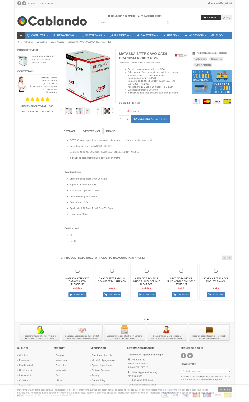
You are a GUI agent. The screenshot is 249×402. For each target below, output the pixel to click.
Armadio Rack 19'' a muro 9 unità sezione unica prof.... (146, 281)
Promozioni (24, 360)
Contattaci (24, 380)
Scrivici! (53, 92)
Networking (201, 59)
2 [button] (148, 319)
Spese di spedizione (102, 365)
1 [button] (144, 319)
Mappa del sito (47, 3)
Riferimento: (124, 63)
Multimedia (61, 370)
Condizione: (149, 63)
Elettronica (61, 365)
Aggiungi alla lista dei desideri (212, 53)
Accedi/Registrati (220, 3)
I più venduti (25, 375)
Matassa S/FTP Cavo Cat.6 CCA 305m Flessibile (77, 281)
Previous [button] (62, 110)
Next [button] (114, 110)
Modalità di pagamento (103, 360)
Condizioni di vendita (102, 355)
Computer (60, 355)
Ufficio (59, 380)
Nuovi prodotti (26, 370)
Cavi (58, 375)
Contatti (32, 3)
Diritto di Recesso (100, 370)
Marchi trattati (26, 365)
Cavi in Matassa (203, 65)
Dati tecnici (91, 131)
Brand (111, 131)
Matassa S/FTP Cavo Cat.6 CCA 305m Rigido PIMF (44, 59)
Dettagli (70, 131)
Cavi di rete (217, 59)
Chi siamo (24, 355)
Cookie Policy (98, 380)
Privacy (95, 375)
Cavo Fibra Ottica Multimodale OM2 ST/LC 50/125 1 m (181, 281)
